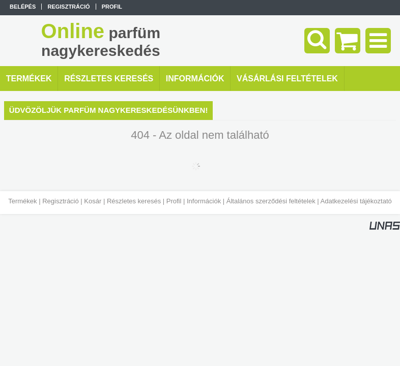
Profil (174, 201)
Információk (204, 201)
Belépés (23, 7)
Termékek (22, 201)
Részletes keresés (134, 201)
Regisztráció (60, 201)
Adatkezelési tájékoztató (356, 201)
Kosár (92, 201)
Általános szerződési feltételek (271, 201)
